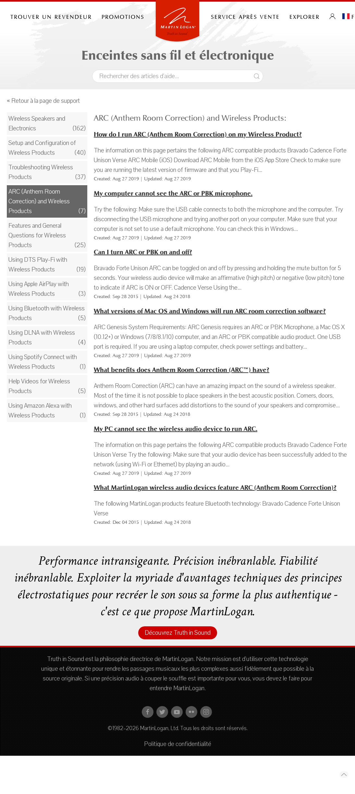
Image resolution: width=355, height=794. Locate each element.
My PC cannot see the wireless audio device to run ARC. (175, 429)
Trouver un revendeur (51, 16)
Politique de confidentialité (177, 744)
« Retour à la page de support (43, 101)
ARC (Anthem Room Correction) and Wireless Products (39, 201)
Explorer (304, 16)
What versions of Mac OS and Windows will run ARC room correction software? (210, 311)
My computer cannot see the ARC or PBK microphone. (173, 193)
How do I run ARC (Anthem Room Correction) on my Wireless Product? (198, 134)
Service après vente (245, 16)
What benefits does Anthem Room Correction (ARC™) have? (181, 370)
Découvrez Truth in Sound (178, 633)
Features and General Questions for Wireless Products (37, 235)
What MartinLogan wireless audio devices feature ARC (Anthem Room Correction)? (215, 488)
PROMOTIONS (123, 16)
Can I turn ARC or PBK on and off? (143, 252)
